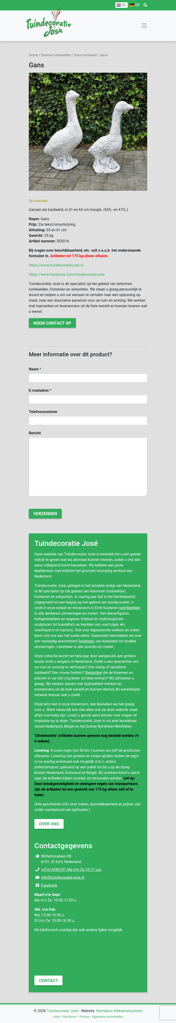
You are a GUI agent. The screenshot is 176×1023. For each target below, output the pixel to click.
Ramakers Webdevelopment (119, 1011)
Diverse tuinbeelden (56, 55)
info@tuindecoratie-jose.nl (62, 877)
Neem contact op (52, 323)
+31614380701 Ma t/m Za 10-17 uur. (71, 869)
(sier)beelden (129, 608)
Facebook (49, 885)
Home (33, 55)
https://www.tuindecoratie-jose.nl (56, 265)
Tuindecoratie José (62, 1011)
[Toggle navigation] (144, 25)
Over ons (49, 823)
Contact (48, 980)
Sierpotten (93, 672)
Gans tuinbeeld (85, 55)
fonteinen (86, 641)
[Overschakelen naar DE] (135, 5)
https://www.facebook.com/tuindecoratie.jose (67, 274)
